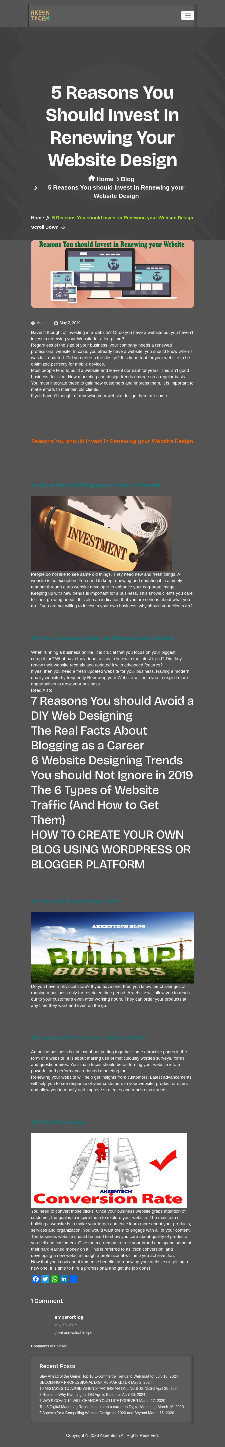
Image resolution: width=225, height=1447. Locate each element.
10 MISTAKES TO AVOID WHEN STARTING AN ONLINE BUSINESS (97, 1389)
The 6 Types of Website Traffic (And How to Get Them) (95, 805)
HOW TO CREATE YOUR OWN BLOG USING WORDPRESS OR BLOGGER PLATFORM (111, 849)
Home (104, 179)
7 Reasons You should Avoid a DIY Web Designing (112, 708)
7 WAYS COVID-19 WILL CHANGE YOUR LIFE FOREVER (89, 1401)
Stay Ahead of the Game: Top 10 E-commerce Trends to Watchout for (97, 1376)
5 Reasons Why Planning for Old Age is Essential (81, 1395)
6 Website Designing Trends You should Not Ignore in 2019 (112, 767)
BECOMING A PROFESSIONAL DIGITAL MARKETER (85, 1382)
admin (42, 323)
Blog (127, 179)
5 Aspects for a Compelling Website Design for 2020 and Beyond (93, 1413)
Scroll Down (48, 227)
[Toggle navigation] (187, 15)
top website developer (88, 586)
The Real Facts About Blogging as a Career (89, 738)
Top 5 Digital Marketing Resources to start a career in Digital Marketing (98, 1407)
